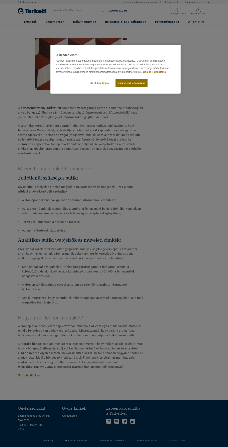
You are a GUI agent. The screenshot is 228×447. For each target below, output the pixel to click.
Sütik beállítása (99, 83)
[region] (115, 69)
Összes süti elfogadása (131, 83)
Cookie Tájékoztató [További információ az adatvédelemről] (154, 72)
